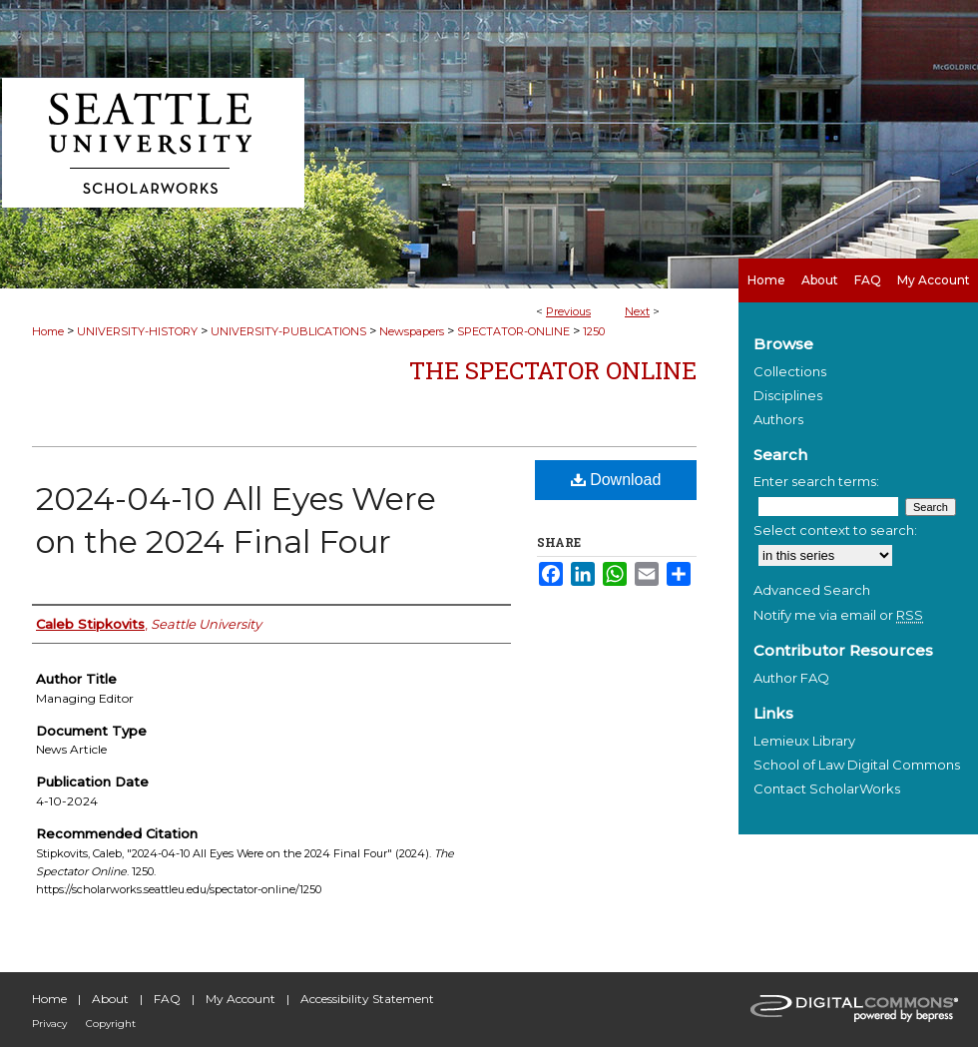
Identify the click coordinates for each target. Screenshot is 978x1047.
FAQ (167, 998)
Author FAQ (791, 678)
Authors (778, 419)
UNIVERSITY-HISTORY (137, 331)
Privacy (49, 1023)
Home (48, 331)
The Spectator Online (553, 370)
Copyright (111, 1023)
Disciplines (787, 395)
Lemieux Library (804, 741)
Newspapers (411, 331)
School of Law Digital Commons (856, 765)
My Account (240, 998)
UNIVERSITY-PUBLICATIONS (288, 331)
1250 (594, 331)
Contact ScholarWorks (826, 788)
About (110, 998)
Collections (789, 371)
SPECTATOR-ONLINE (513, 331)
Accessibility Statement (367, 998)
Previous (568, 311)
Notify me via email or (838, 615)
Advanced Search (811, 590)
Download (616, 479)
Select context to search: (835, 530)
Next (637, 311)
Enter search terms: (816, 481)
